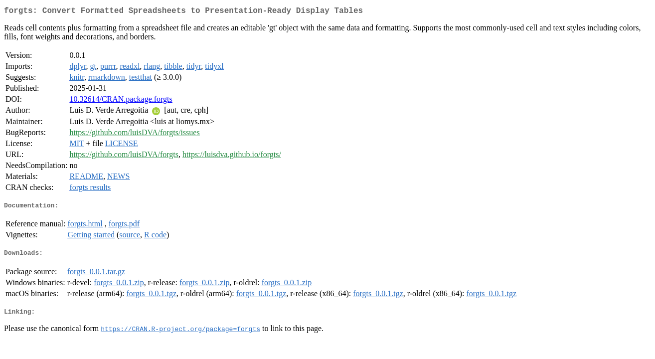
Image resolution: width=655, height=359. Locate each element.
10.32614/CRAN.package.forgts (120, 101)
